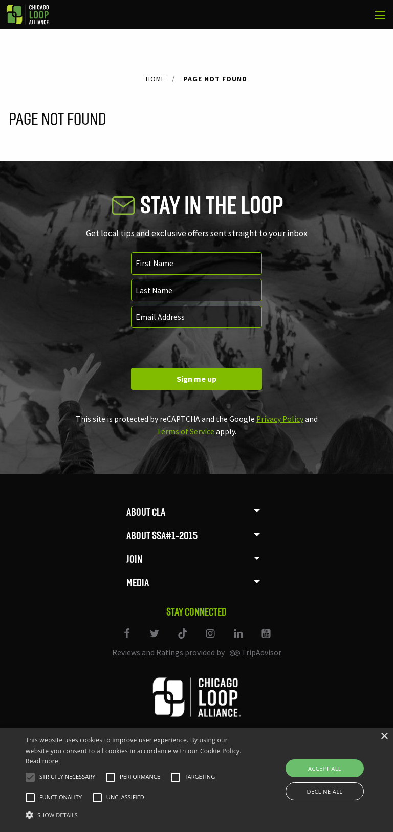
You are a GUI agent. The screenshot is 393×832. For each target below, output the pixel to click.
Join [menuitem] (134, 559)
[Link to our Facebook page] (127, 640)
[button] (30, 777)
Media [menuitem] (137, 582)
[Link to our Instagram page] (211, 640)
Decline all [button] (325, 791)
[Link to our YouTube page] (266, 640)
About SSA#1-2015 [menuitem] (162, 535)
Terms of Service (185, 431)
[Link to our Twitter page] (155, 640)
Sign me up (196, 379)
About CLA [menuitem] (145, 512)
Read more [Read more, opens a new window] (42, 761)
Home (155, 78)
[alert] (196, 780)
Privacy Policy (279, 419)
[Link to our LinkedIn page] (239, 640)
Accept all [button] (324, 768)
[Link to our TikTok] (183, 640)
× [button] (384, 736)
